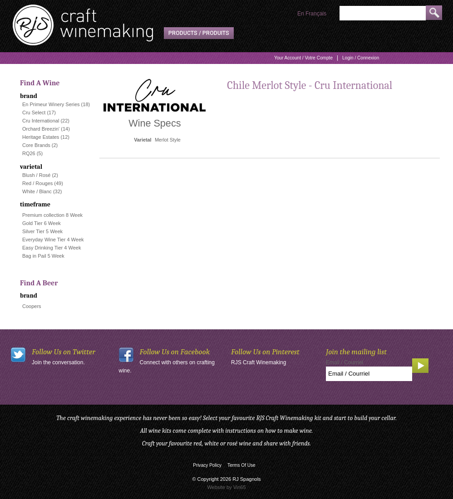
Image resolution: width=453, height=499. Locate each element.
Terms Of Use (241, 465)
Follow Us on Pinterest (265, 351)
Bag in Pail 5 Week (43, 256)
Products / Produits (198, 33)
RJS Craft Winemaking (258, 362)
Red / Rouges (37, 183)
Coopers (31, 306)
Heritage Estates (40, 137)
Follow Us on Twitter (63, 351)
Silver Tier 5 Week (42, 231)
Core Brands (36, 145)
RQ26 (28, 153)
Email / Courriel (344, 362)
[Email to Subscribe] (369, 374)
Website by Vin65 (226, 487)
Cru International (40, 120)
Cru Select (33, 112)
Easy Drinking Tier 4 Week (51, 247)
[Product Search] (383, 13)
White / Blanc (37, 191)
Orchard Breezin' (40, 129)
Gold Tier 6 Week (41, 223)
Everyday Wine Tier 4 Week (53, 239)
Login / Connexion (360, 57)
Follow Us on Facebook (175, 351)
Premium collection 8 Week (52, 215)
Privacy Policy (207, 465)
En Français (311, 13)
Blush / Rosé (36, 175)
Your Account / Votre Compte (303, 57)
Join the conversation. (58, 362)
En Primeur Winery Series (51, 104)
